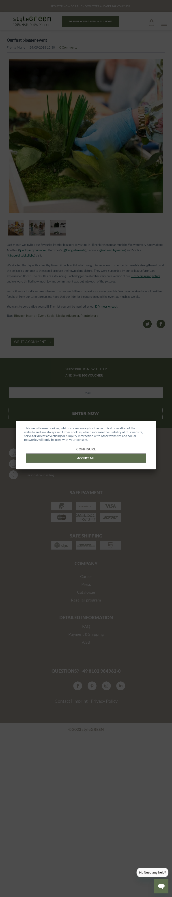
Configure (86, 449)
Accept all (86, 458)
